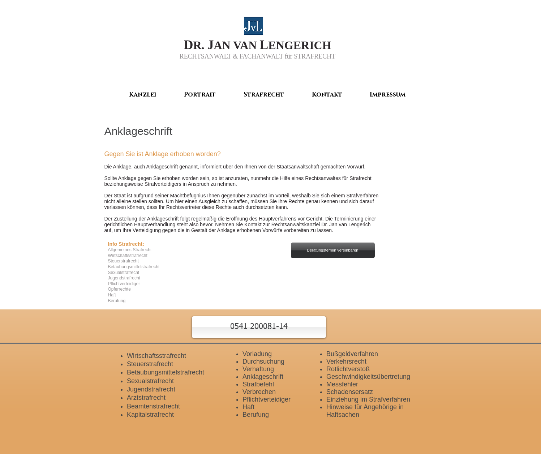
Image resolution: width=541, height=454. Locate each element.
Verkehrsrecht (346, 361)
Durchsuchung (263, 361)
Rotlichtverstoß (348, 369)
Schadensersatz (349, 391)
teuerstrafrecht (152, 364)
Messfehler (342, 384)
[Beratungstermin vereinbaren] (333, 250)
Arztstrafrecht (146, 397)
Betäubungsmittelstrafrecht (165, 372)
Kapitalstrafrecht (150, 414)
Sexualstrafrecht (150, 381)
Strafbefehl (258, 384)
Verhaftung (258, 369)
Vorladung (257, 353)
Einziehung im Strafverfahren (368, 399)
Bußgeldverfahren (352, 353)
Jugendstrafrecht (151, 389)
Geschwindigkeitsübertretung (368, 376)
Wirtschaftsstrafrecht (156, 355)
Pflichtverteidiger (266, 399)
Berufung (255, 414)
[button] (259, 327)
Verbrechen (259, 391)
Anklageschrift (262, 376)
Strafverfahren (363, 195)
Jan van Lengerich (349, 224)
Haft (248, 407)
